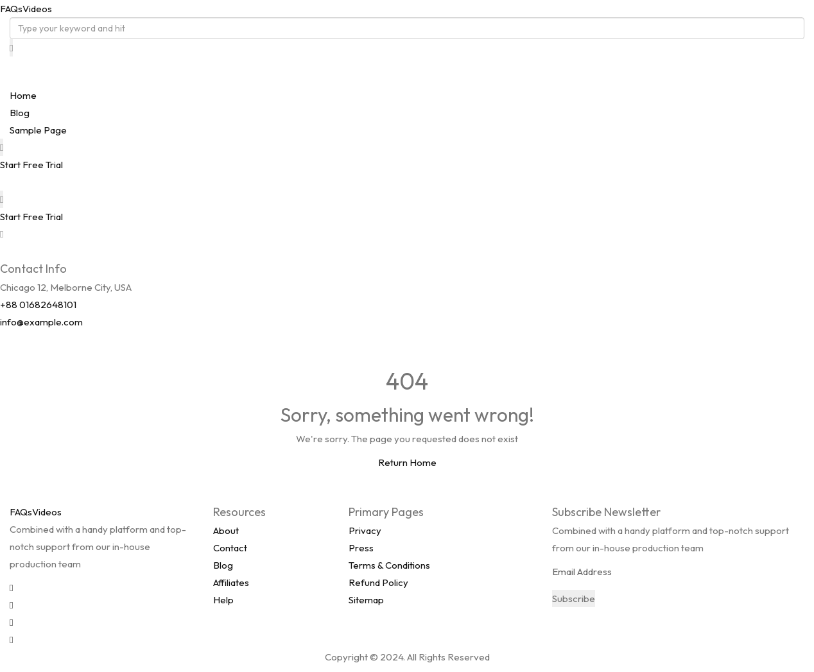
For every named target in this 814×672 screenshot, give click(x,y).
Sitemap (366, 600)
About (226, 530)
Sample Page (38, 130)
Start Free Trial (31, 165)
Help (223, 600)
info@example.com (41, 322)
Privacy (365, 530)
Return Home (407, 462)
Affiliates (231, 582)
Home (23, 95)
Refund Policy (378, 582)
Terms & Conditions (389, 565)
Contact (230, 548)
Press (361, 548)
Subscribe (573, 598)
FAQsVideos (26, 9)
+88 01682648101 (38, 304)
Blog (20, 113)
